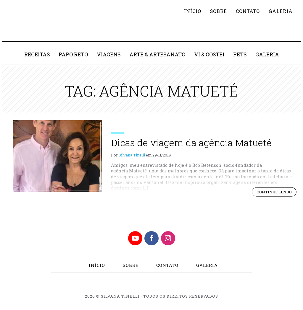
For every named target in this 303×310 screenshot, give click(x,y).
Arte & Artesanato (157, 54)
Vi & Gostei (209, 54)
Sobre (218, 11)
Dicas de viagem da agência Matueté (191, 142)
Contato (248, 11)
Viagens (108, 54)
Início (192, 11)
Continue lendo (276, 193)
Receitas (37, 54)
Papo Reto (73, 54)
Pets (239, 54)
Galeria (281, 11)
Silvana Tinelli (132, 155)
